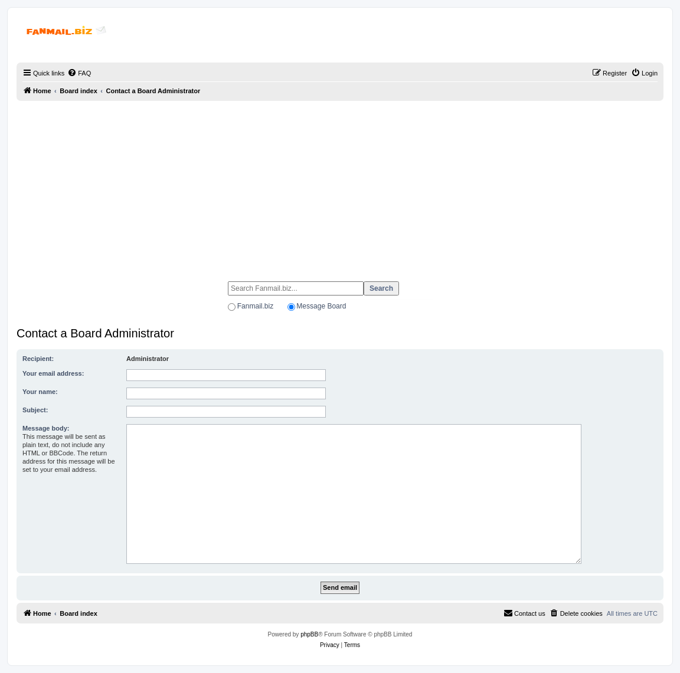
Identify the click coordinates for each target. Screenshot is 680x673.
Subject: (35, 409)
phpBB (309, 634)
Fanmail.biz (255, 306)
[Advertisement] (340, 185)
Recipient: (38, 358)
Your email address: (53, 373)
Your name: (40, 391)
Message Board (321, 306)
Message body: (45, 428)
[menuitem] (79, 73)
